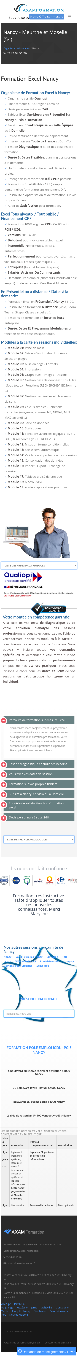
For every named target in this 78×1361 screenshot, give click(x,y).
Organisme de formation (17, 48)
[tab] (39, 720)
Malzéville (46, 1307)
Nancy (8, 957)
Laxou (8, 961)
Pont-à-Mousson (50, 961)
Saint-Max (42, 965)
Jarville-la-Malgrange (13, 1305)
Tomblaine (40, 1311)
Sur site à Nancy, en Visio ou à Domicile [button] (36, 794)
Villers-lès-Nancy (26, 961)
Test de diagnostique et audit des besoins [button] (38, 764)
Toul (65, 957)
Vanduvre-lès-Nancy (29, 957)
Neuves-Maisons (18, 1314)
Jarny (34, 1307)
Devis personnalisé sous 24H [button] (29, 817)
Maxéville (22, 1307)
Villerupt (6, 1304)
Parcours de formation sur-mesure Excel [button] (37, 720)
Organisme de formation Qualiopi (22, 1342)
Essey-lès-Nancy (21, 1311)
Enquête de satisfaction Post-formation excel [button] (36, 805)
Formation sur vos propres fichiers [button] (33, 784)
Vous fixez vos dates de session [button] (31, 774)
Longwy (69, 961)
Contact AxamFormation (58, 1342)
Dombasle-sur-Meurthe (18, 965)
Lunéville (53, 957)
